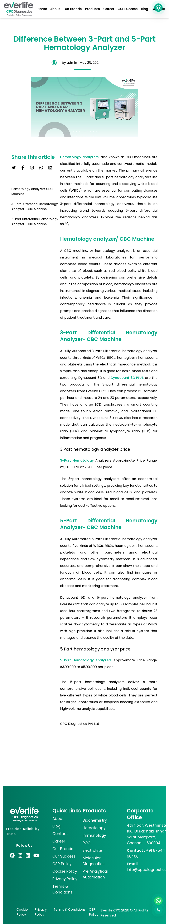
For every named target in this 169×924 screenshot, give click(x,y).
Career (108, 9)
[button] (158, 7)
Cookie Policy (22, 912)
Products (92, 9)
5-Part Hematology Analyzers (86, 660)
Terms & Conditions (69, 909)
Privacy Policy (41, 912)
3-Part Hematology (77, 460)
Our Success (128, 9)
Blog (144, 9)
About (55, 9)
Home (42, 9)
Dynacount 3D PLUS (128, 377)
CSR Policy (93, 912)
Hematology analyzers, (80, 157)
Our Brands (72, 9)
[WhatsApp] (158, 900)
